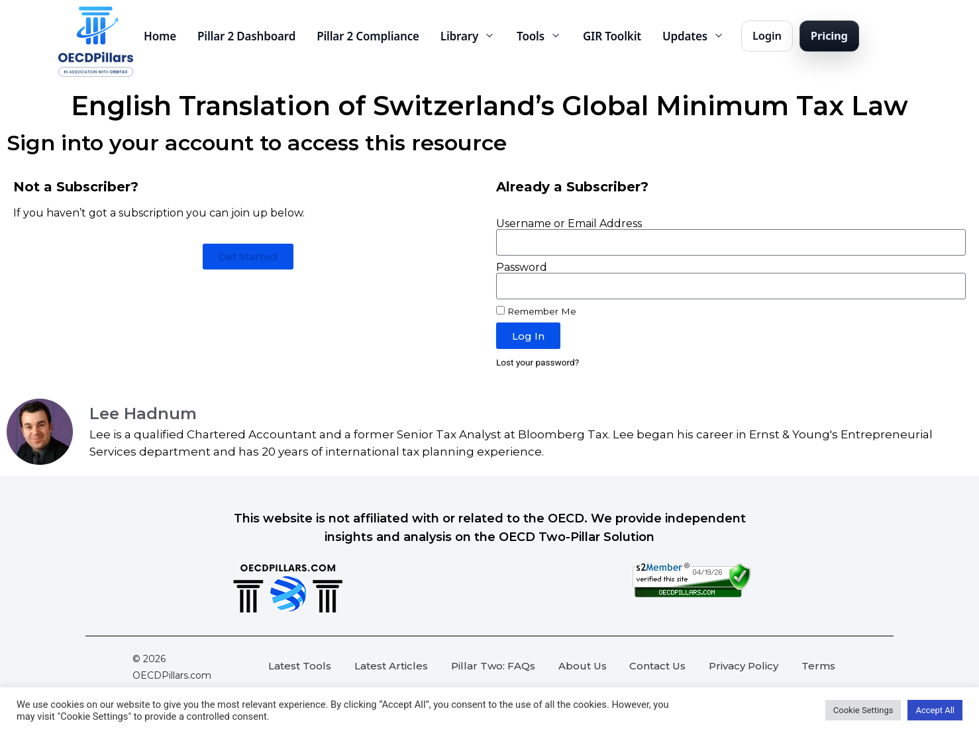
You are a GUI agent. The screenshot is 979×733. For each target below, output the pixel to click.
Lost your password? (537, 362)
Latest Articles (391, 666)
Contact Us (657, 666)
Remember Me (536, 311)
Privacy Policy (743, 666)
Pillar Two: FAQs (493, 666)
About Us (582, 666)
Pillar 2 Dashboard (246, 36)
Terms (818, 666)
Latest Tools (299, 666)
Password (521, 267)
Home (160, 36)
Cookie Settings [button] (863, 710)
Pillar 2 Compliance (368, 36)
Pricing (829, 35)
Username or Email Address (569, 224)
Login (767, 35)
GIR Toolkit (612, 36)
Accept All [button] (934, 710)
